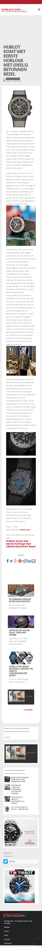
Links (6, 935)
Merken (7, 927)
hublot (8, 81)
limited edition (17, 81)
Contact (7, 939)
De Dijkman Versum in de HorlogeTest (20, 600)
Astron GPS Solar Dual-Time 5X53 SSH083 (19, 632)
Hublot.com (25, 529)
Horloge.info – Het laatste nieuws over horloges (18, 922)
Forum (6, 931)
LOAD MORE (28, 710)
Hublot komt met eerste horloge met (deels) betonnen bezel (21, 543)
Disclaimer (8, 943)
